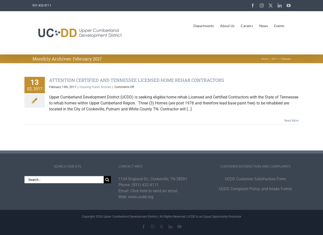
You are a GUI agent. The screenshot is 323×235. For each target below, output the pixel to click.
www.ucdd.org (140, 196)
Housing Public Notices (95, 87)
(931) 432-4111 (145, 185)
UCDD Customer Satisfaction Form (255, 179)
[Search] (107, 179)
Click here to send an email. (154, 190)
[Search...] (64, 179)
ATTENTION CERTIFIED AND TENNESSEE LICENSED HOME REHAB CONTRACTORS (136, 80)
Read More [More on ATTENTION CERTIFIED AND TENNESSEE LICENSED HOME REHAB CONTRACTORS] (291, 120)
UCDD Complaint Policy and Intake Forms (255, 189)
